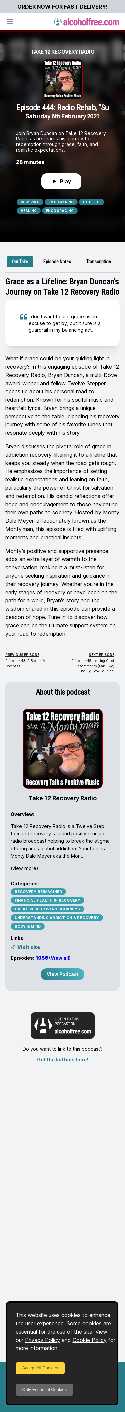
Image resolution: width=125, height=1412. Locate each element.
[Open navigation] (10, 21)
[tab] (20, 261)
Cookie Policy (90, 1340)
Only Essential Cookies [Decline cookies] (44, 1389)
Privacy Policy (42, 1340)
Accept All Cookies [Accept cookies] (40, 1367)
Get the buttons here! (62, 1059)
